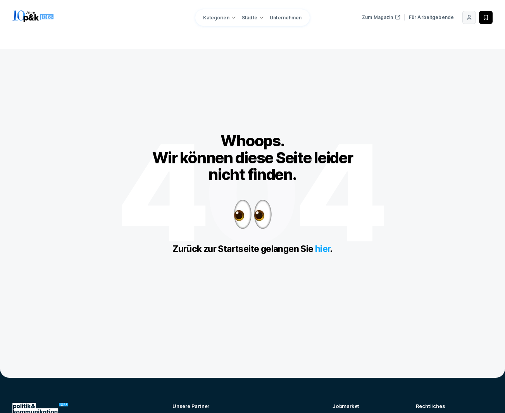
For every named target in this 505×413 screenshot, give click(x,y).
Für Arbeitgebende (431, 17)
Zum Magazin (381, 17)
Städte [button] (249, 18)
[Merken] (486, 17)
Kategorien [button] (216, 18)
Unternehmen (286, 18)
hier (323, 248)
